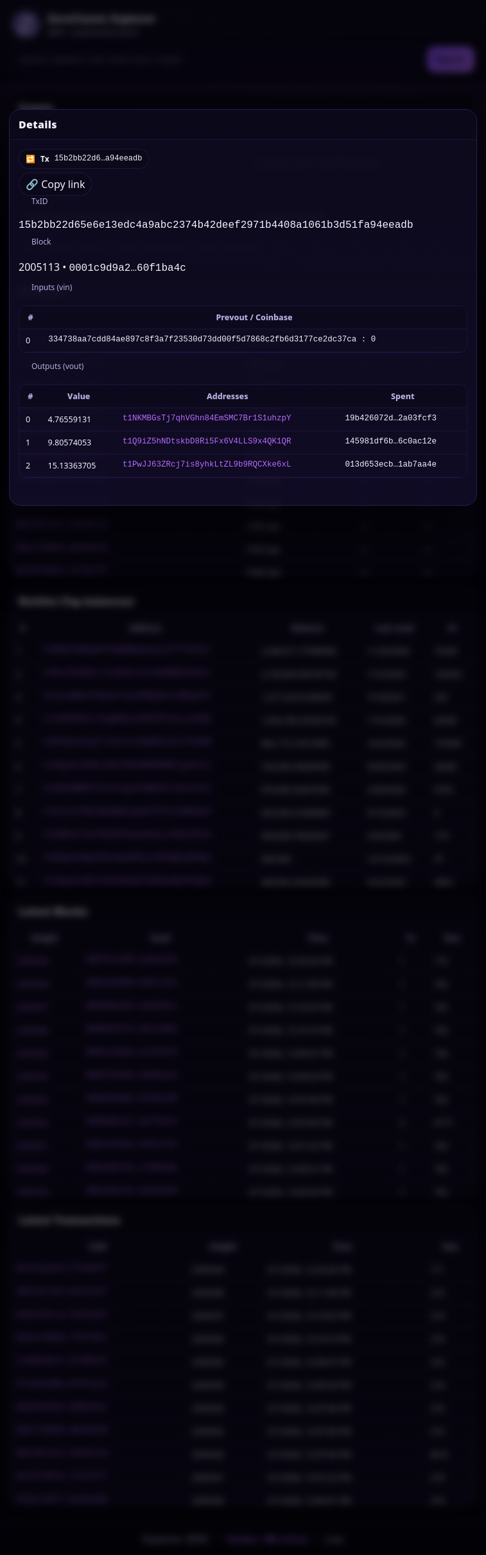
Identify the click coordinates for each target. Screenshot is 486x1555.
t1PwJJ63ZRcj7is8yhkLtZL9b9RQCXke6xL (207, 468)
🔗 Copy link (55, 184)
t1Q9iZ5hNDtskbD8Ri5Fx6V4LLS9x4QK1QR (207, 445)
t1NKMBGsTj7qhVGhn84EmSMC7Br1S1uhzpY (207, 422)
